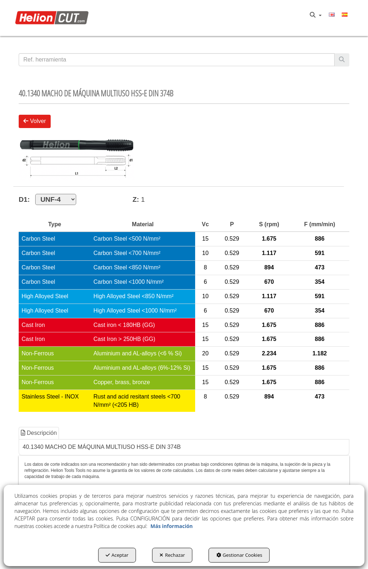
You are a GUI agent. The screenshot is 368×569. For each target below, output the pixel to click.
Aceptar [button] (117, 555)
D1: (47, 199)
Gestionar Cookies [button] (239, 555)
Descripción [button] (39, 433)
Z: (136, 199)
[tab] (39, 433)
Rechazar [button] (172, 555)
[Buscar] (341, 60)
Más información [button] (172, 526)
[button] (53, 18)
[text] (177, 59)
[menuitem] (315, 15)
